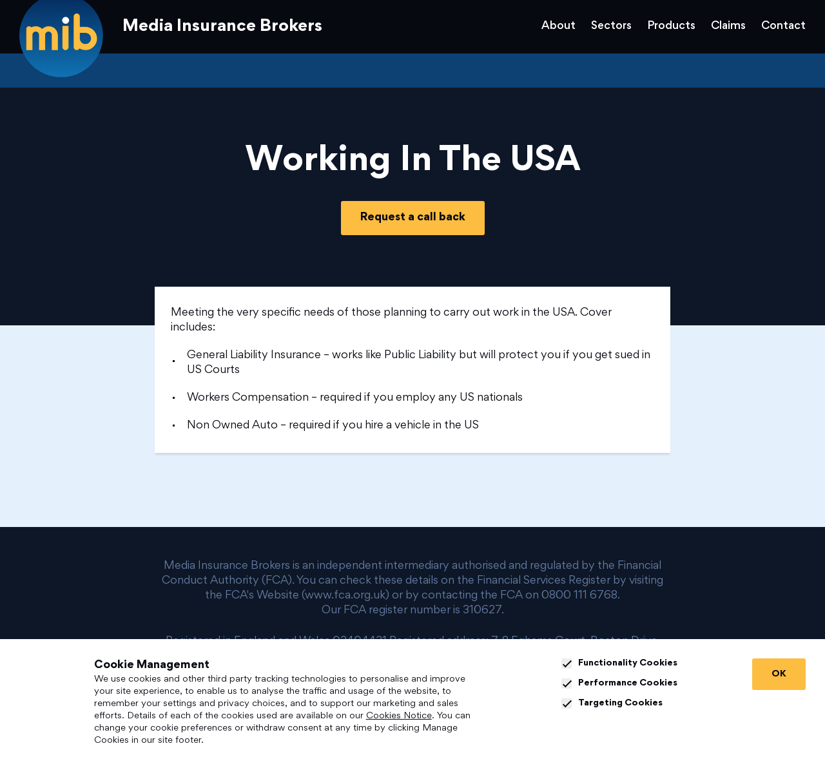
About (558, 26)
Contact (783, 26)
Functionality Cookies (619, 663)
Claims (728, 26)
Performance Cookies (619, 683)
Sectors (611, 26)
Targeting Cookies (612, 703)
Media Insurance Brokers (222, 27)
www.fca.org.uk (345, 596)
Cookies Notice (399, 716)
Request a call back (412, 218)
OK (779, 674)
